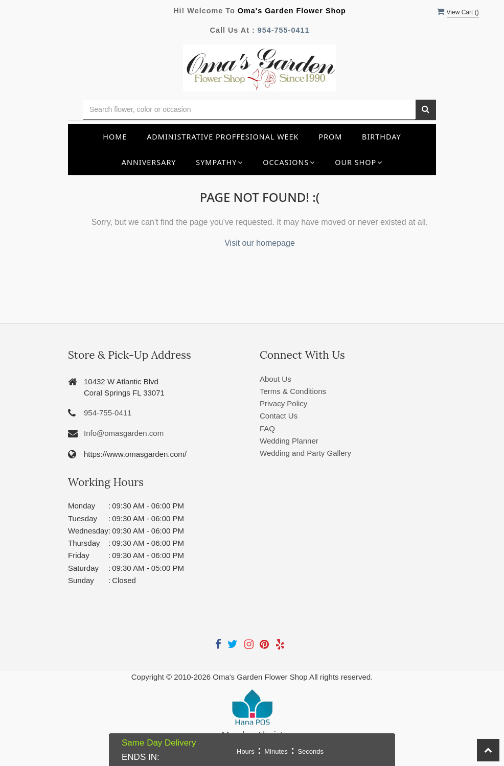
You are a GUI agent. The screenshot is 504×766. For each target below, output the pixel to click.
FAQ (267, 428)
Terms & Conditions (293, 391)
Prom (330, 137)
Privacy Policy (283, 403)
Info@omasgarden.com (124, 433)
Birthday (381, 137)
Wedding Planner (289, 440)
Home (115, 137)
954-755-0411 (284, 30)
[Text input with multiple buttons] (249, 110)
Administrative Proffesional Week (223, 137)
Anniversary (149, 162)
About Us (275, 379)
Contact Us (278, 415)
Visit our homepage (259, 243)
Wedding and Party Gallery (305, 453)
